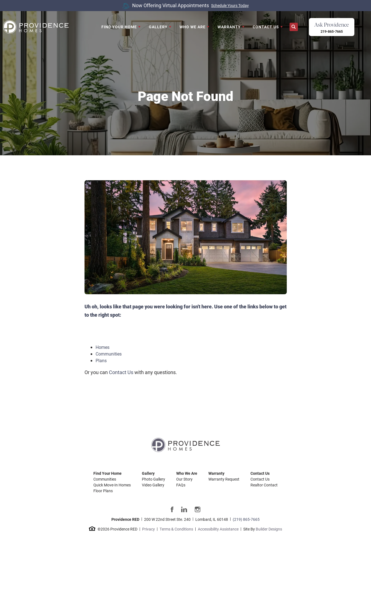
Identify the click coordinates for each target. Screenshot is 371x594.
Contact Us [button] (266, 26)
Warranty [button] (229, 26)
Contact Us (121, 372)
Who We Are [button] (193, 26)
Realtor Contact (264, 485)
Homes (102, 347)
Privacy (148, 529)
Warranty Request (223, 479)
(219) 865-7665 (246, 519)
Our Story (184, 479)
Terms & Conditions (176, 529)
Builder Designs (269, 529)
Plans (101, 360)
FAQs (180, 485)
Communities (109, 354)
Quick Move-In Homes (112, 485)
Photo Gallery (153, 479)
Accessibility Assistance (218, 529)
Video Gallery (153, 485)
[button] (294, 27)
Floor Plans (103, 490)
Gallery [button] (158, 26)
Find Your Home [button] (119, 26)
